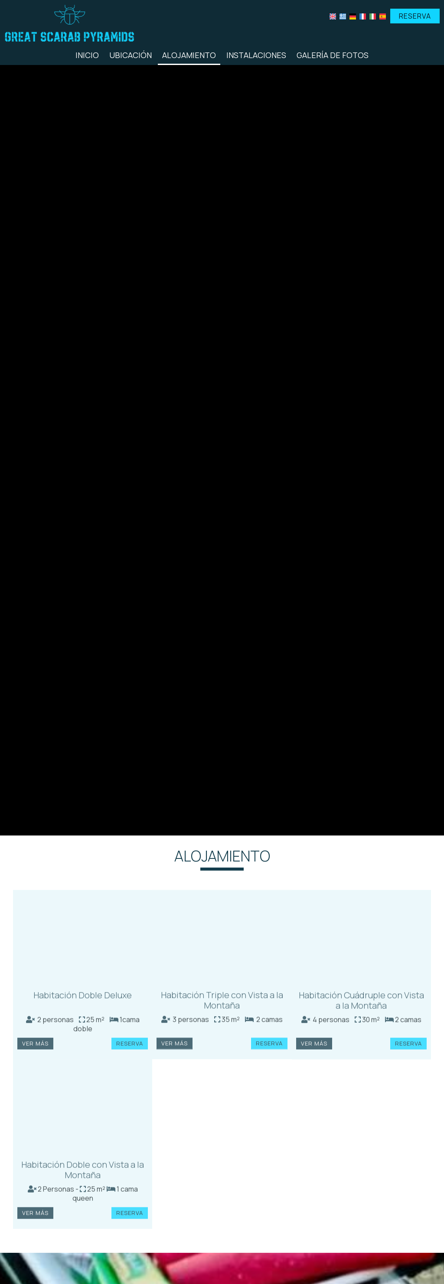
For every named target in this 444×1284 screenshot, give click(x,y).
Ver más (35, 1047)
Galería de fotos (333, 55)
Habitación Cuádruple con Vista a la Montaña (361, 1003)
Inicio (87, 55)
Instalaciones (256, 55)
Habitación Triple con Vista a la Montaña (222, 1003)
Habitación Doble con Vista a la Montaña (82, 1173)
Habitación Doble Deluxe (82, 998)
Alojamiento (189, 55)
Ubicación (130, 55)
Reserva (415, 16)
